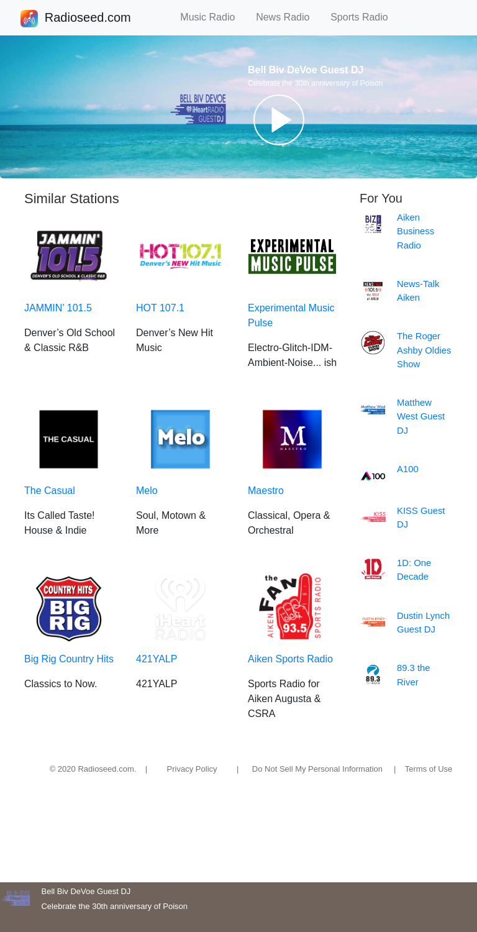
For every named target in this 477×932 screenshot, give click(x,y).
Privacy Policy (192, 769)
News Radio (288, 17)
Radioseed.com (87, 18)
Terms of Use (429, 769)
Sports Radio (364, 17)
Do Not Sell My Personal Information (317, 769)
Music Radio (213, 17)
